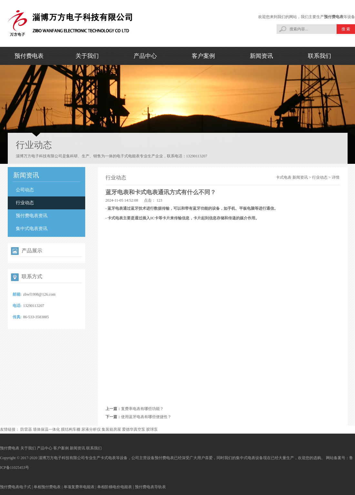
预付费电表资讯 (31, 215)
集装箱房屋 (111, 429)
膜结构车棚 (70, 429)
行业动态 (25, 202)
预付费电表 (333, 17)
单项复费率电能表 (79, 487)
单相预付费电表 (47, 487)
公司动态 (25, 189)
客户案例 (203, 56)
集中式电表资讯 (31, 228)
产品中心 (145, 56)
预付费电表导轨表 (150, 487)
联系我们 (319, 56)
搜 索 (345, 29)
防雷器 (26, 429)
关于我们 (87, 56)
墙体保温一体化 (46, 429)
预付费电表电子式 (15, 487)
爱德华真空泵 (133, 429)
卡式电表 (283, 177)
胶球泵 (152, 429)
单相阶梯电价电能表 (114, 487)
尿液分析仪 (91, 429)
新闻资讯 (261, 56)
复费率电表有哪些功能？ (142, 408)
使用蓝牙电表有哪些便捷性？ (146, 417)
